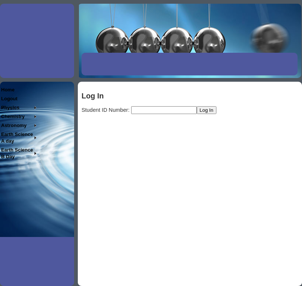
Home (7, 89)
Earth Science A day (17, 137)
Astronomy (14, 125)
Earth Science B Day (17, 153)
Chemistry (13, 116)
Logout (9, 98)
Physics (10, 107)
